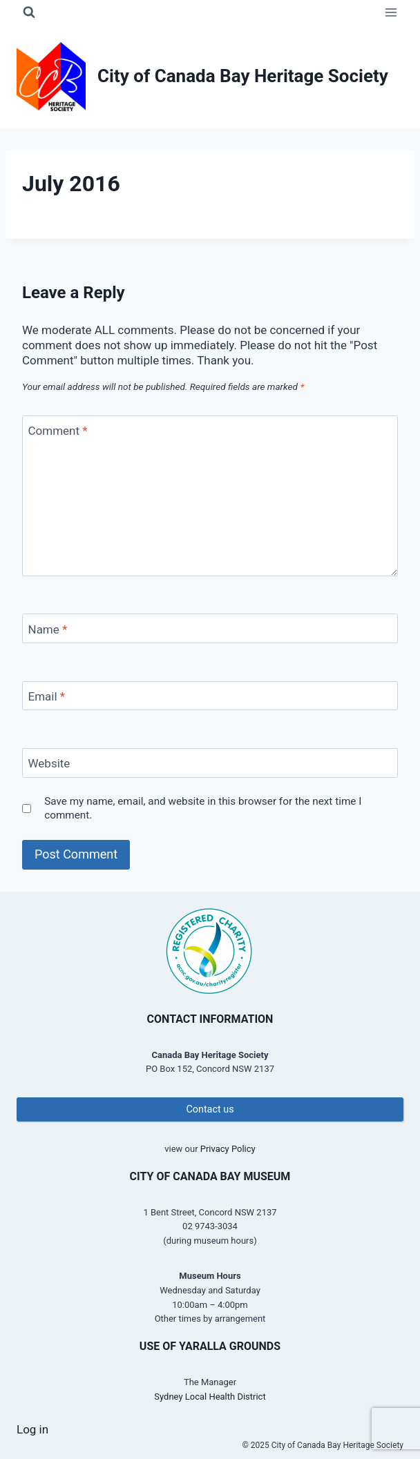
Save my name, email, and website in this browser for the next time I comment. (202, 808)
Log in (32, 1429)
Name (48, 629)
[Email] (210, 696)
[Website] (210, 763)
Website (49, 763)
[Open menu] (390, 12)
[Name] (210, 628)
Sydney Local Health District (209, 1396)
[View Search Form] (29, 12)
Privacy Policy (228, 1149)
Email (47, 696)
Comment (58, 431)
